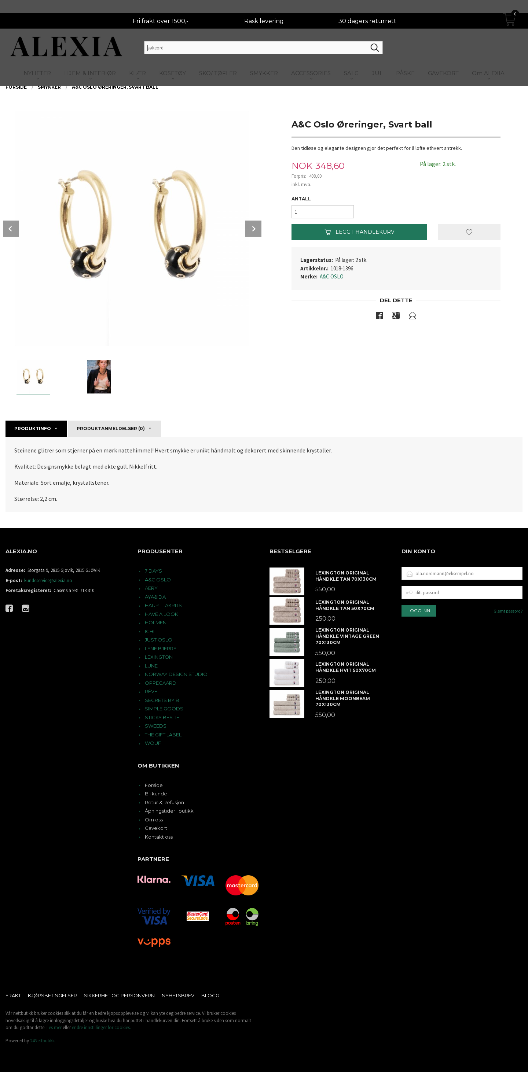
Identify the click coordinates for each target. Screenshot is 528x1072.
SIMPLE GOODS (164, 708)
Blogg (210, 995)
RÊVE (151, 691)
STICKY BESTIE (162, 717)
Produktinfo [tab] (32, 428)
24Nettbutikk (42, 1041)
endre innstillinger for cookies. (101, 1027)
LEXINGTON (159, 657)
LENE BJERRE (160, 648)
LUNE (151, 666)
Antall (301, 199)
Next (253, 229)
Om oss (154, 820)
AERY (151, 588)
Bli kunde (156, 793)
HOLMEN (155, 622)
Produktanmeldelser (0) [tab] (111, 428)
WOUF (153, 743)
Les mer (54, 1027)
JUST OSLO (158, 640)
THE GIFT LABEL (163, 735)
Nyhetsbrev (178, 995)
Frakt (13, 995)
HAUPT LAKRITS (163, 605)
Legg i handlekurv (359, 232)
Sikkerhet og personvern (119, 995)
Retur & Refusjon (164, 802)
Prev (11, 229)
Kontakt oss (159, 837)
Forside (154, 785)
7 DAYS (153, 571)
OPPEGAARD (160, 683)
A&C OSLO (332, 276)
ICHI (149, 631)
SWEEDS (155, 726)
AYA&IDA (155, 597)
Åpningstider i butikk (169, 811)
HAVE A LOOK (161, 614)
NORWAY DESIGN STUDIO (176, 674)
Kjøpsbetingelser (52, 995)
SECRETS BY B (162, 700)
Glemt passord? (508, 611)
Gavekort (156, 828)
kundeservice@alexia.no (48, 580)
